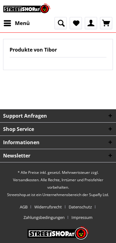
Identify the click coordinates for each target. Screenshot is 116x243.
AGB (24, 207)
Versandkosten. (26, 179)
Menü (17, 22)
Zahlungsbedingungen (44, 217)
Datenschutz (80, 207)
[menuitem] (16, 23)
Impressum (81, 217)
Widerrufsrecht (48, 207)
